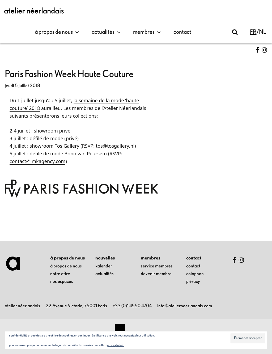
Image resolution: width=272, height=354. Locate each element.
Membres (147, 32)
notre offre (60, 273)
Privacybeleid (115, 345)
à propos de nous (57, 32)
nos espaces (61, 281)
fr (253, 32)
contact (182, 32)
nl (262, 32)
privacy (193, 281)
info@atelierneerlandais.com (184, 306)
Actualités (107, 32)
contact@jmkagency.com (37, 161)
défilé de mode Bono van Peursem (68, 153)
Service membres (157, 266)
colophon (195, 273)
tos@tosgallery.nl (115, 146)
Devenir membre (156, 273)
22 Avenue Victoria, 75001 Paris (76, 306)
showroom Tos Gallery (54, 146)
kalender (103, 266)
